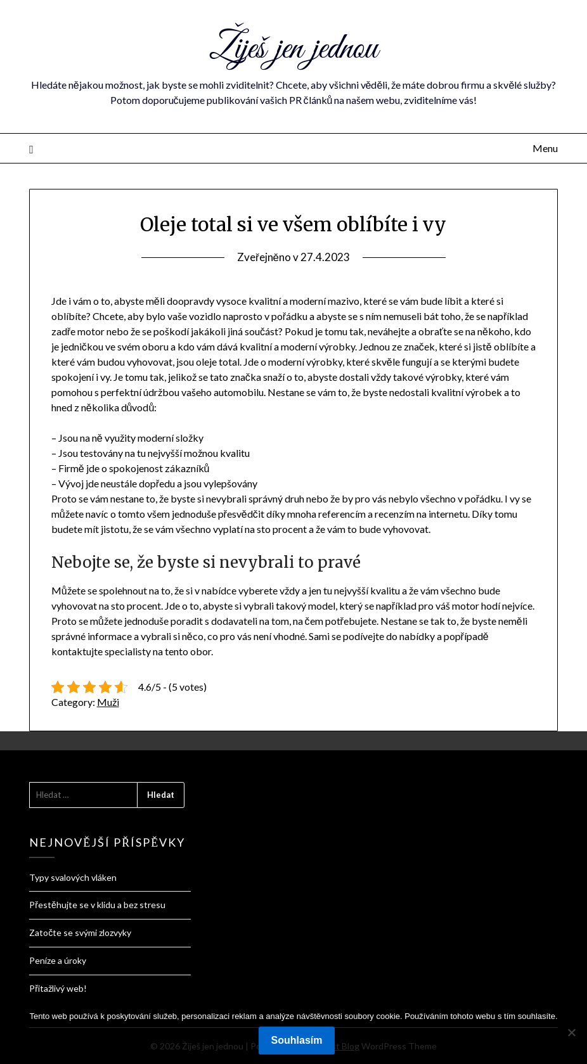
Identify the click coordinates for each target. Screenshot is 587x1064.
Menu (545, 148)
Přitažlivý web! (58, 988)
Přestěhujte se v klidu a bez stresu (97, 904)
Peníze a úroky (57, 960)
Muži (108, 702)
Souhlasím (297, 1040)
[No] (571, 1032)
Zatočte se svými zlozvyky (80, 932)
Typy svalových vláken (73, 877)
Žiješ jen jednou (293, 49)
